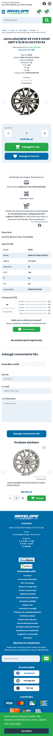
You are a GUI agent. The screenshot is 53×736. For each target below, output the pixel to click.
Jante (12, 30)
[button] (4, 103)
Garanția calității (27, 601)
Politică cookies (27, 616)
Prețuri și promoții (27, 590)
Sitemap (27, 638)
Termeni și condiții (27, 608)
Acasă (4, 30)
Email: (26, 532)
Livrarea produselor (27, 579)
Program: (26, 538)
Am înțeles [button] (26, 731)
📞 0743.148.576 (9, 5)
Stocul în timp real (28, 586)
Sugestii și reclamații (27, 634)
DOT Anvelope (27, 583)
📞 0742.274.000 (24, 5)
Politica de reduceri (27, 619)
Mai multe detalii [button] (13, 723)
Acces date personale (27, 623)
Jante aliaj (23, 30)
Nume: (5, 374)
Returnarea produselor (27, 597)
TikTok (24, 688)
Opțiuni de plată (27, 594)
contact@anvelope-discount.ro (26, 534)
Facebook (25, 673)
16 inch (32, 30)
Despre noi (27, 605)
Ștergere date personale (27, 627)
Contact (27, 575)
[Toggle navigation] (3, 12)
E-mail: (6, 386)
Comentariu (9, 398)
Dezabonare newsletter (27, 630)
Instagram (25, 680)
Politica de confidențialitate (27, 612)
